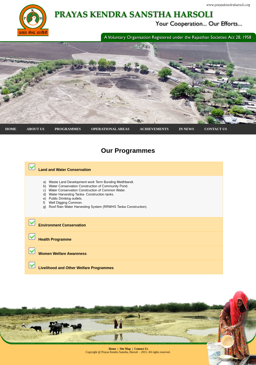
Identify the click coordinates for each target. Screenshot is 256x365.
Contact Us (141, 348)
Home (10, 129)
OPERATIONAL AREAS (110, 129)
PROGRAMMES (68, 129)
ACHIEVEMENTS (154, 129)
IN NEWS (186, 129)
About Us (35, 129)
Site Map (125, 348)
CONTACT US (215, 129)
